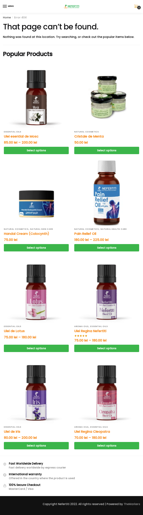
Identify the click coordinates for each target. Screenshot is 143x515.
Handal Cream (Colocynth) (26, 233)
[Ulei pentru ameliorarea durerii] (106, 193)
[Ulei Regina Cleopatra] (106, 390)
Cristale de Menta (89, 136)
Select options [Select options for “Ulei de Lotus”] (36, 348)
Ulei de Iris (12, 431)
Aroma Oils (81, 326)
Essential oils (12, 131)
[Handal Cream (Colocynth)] (36, 193)
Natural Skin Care (41, 229)
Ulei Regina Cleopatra (92, 431)
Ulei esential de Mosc (21, 136)
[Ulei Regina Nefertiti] (106, 290)
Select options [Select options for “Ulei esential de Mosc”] (36, 150)
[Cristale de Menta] (106, 95)
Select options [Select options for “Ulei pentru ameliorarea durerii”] (106, 248)
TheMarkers (132, 504)
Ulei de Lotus (14, 331)
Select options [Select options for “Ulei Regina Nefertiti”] (106, 348)
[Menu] (8, 6)
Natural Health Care (114, 229)
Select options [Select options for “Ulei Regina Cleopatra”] (106, 445)
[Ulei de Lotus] (36, 290)
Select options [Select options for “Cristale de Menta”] (106, 150)
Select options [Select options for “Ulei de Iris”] (36, 445)
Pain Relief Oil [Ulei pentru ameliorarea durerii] (85, 233)
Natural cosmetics (86, 131)
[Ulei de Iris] (36, 390)
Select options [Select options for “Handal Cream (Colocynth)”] (36, 248)
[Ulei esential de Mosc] (36, 95)
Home (7, 17)
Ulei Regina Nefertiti (90, 331)
